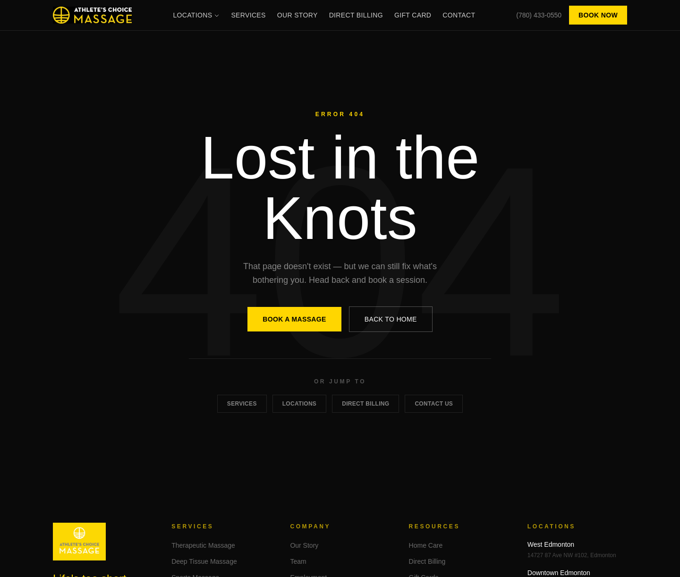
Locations (196, 15)
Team (298, 561)
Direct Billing (356, 15)
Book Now (598, 15)
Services (248, 15)
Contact (458, 15)
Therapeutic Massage (203, 545)
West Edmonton (550, 544)
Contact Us (434, 403)
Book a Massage (294, 319)
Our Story (297, 15)
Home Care (426, 545)
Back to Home (391, 319)
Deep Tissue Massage (204, 561)
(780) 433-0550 (538, 15)
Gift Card (412, 15)
